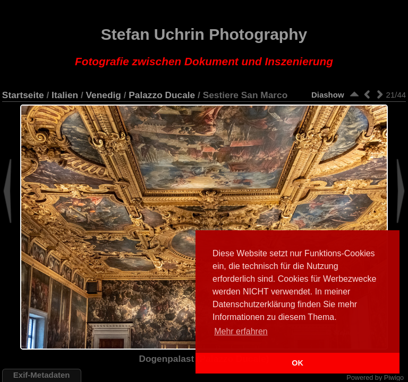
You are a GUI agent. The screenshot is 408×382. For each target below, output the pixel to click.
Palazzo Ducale (162, 95)
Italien (65, 95)
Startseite (23, 95)
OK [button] (297, 363)
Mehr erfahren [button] (241, 331)
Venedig (103, 95)
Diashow (327, 94)
